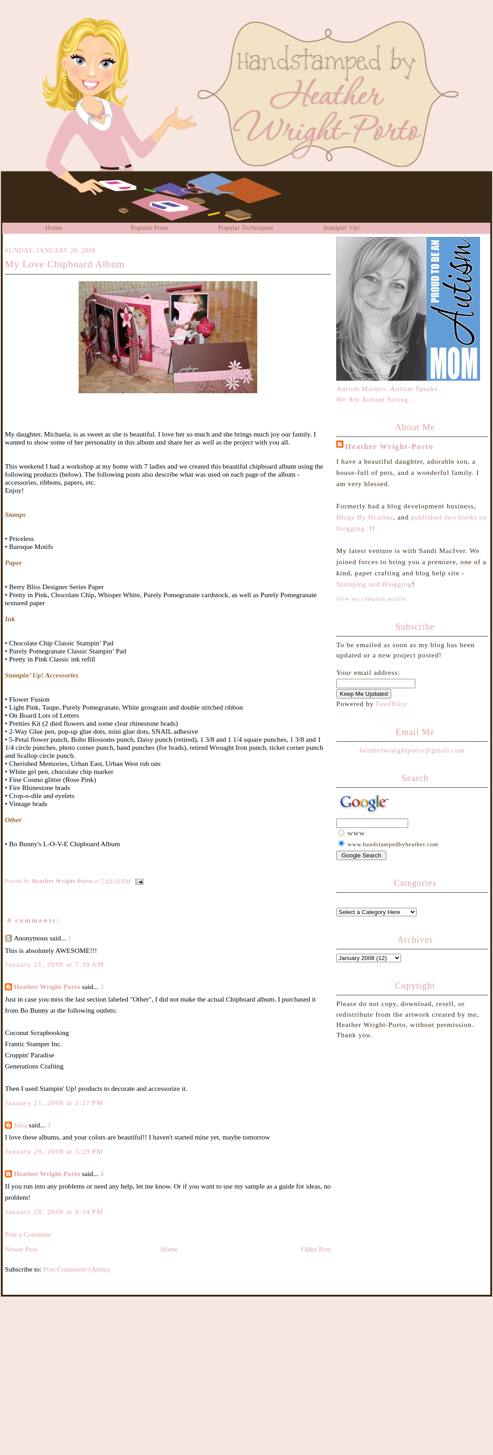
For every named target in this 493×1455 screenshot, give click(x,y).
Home (53, 227)
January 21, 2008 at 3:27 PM (54, 1102)
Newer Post (21, 1249)
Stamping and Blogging (374, 584)
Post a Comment (28, 1234)
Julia (20, 1125)
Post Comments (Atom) (76, 1269)
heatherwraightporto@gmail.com (412, 750)
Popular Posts (149, 227)
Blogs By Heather (364, 517)
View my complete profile (371, 599)
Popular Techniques (245, 227)
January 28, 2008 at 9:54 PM (54, 1211)
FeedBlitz (391, 703)
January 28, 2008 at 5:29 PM (54, 1151)
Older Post (316, 1249)
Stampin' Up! (341, 227)
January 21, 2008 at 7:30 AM (54, 964)
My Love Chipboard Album (65, 264)
